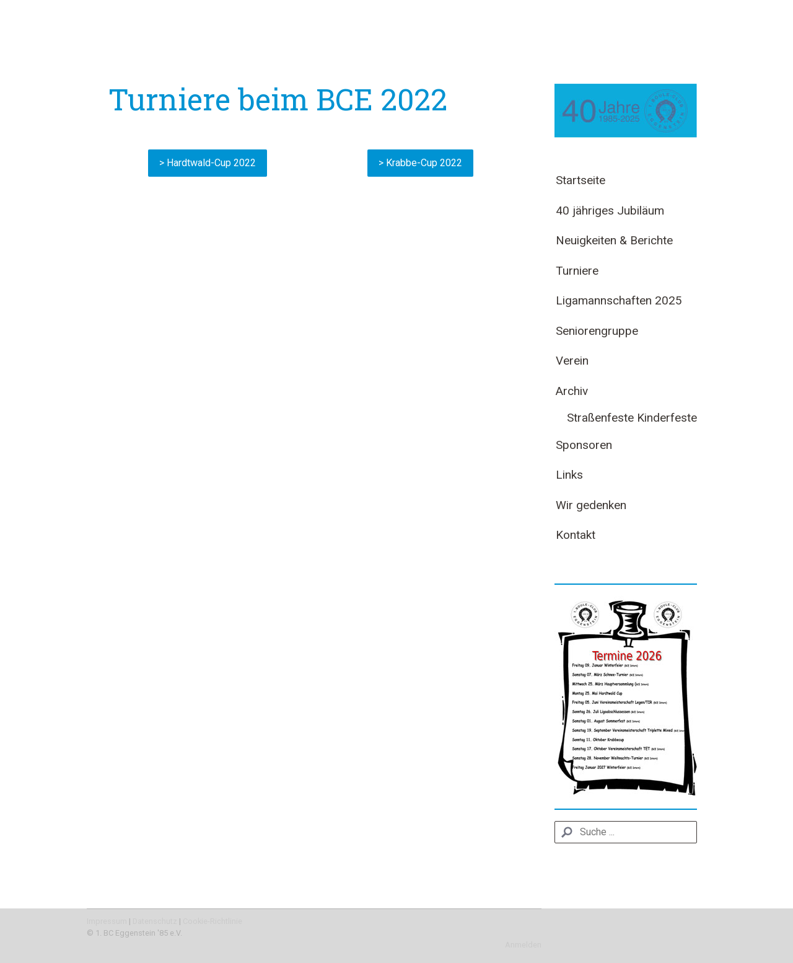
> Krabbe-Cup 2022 (420, 163)
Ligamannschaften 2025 (619, 300)
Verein (572, 360)
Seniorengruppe (597, 331)
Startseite (580, 180)
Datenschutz (155, 921)
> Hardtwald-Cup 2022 (207, 163)
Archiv (572, 391)
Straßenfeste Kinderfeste (632, 417)
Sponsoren (584, 445)
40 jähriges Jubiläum (610, 210)
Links (569, 475)
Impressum (107, 921)
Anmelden (523, 944)
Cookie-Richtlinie (212, 921)
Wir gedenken (591, 505)
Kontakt (575, 535)
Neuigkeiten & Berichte (614, 240)
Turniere (577, 271)
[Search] (625, 832)
